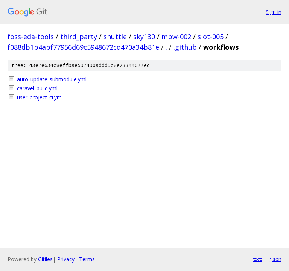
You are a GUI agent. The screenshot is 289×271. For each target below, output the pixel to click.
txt (257, 259)
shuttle (115, 36)
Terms (87, 259)
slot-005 (211, 36)
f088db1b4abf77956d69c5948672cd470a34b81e (83, 47)
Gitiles (45, 259)
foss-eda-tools (31, 36)
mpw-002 (176, 36)
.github (185, 47)
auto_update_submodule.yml (52, 79)
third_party (78, 36)
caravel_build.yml (37, 88)
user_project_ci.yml (40, 97)
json (275, 259)
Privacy (66, 259)
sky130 (144, 36)
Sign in (273, 11)
